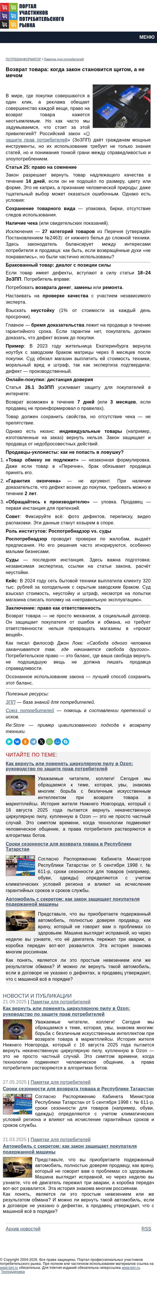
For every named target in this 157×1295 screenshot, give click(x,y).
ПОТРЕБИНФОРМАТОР (23, 59)
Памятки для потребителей (64, 59)
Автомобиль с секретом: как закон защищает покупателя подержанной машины (70, 1149)
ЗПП (11, 702)
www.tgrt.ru (9, 1268)
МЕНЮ (147, 37)
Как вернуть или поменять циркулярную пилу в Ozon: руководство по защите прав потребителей (66, 1011)
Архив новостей (23, 1228)
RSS (146, 1228)
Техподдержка (13, 1272)
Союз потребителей (30, 710)
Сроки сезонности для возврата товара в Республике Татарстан (78, 1088)
